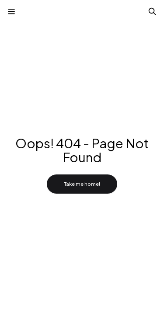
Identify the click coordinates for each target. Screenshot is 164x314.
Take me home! (82, 184)
